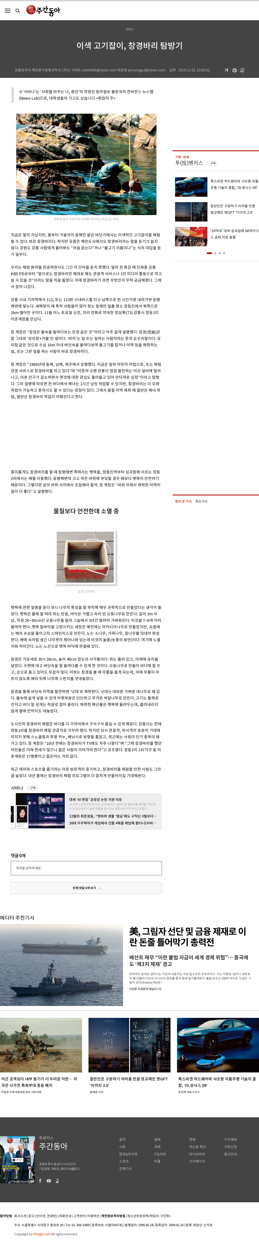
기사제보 (230, 1140)
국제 (157, 1147)
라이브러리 (197, 1154)
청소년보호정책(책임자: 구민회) (148, 1216)
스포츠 (124, 1161)
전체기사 (125, 1169)
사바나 (17, 788)
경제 (157, 1140)
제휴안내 (65, 1216)
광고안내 (230, 1154)
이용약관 (93, 1216)
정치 (122, 1140)
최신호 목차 (197, 1147)
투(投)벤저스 (189, 163)
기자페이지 (197, 1161)
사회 (122, 1147)
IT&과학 (160, 1154)
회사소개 (20, 1216)
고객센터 (79, 1216)
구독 (33, 788)
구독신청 (230, 1147)
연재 (192, 1140)
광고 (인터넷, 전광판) (42, 1216)
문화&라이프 (128, 1154)
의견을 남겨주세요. (28, 868)
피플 (157, 1161)
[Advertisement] (75, 434)
